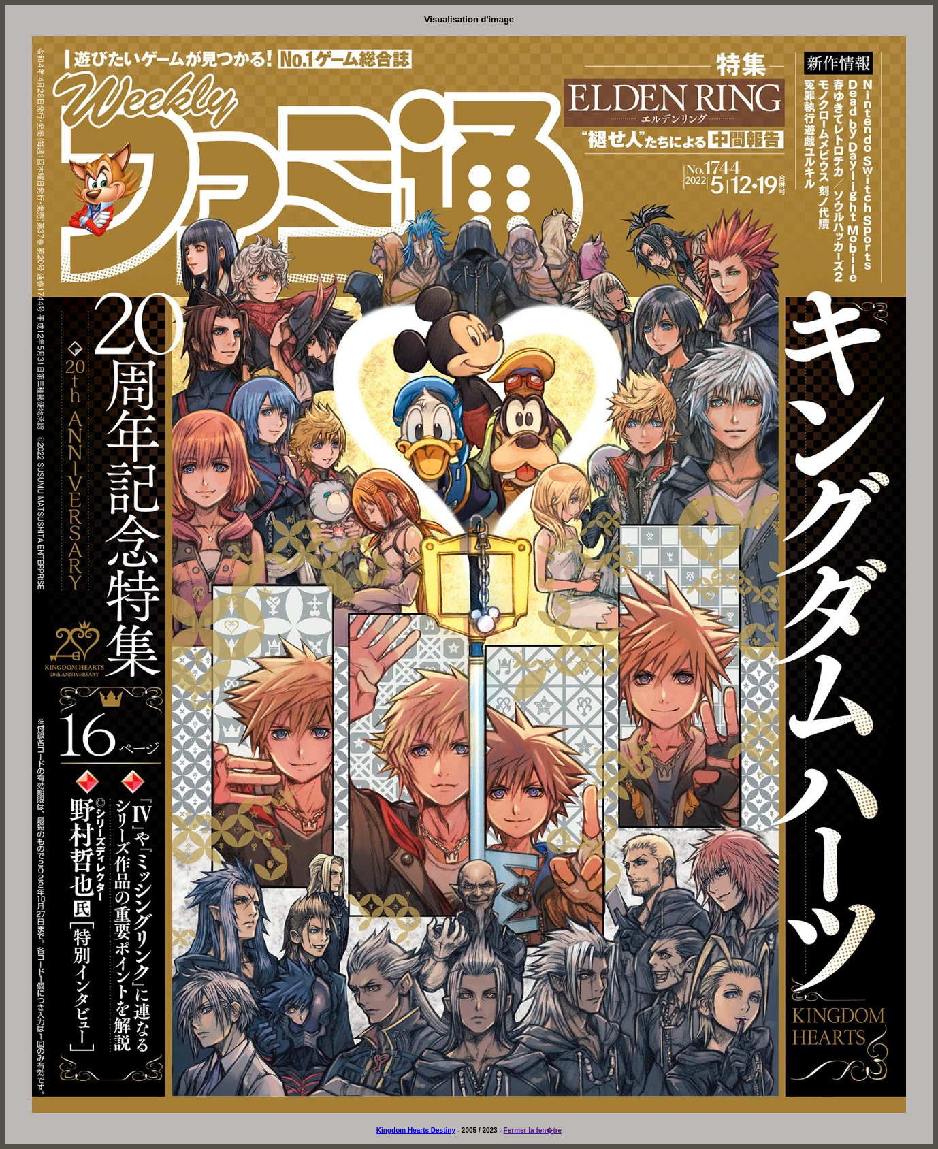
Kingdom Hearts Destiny (415, 1130)
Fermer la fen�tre (533, 1130)
